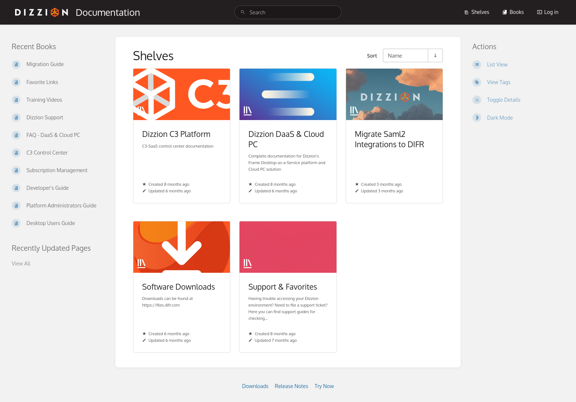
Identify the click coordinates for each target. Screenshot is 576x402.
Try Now (324, 386)
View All (21, 263)
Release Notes (291, 386)
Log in (547, 12)
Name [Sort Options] (395, 55)
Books (513, 12)
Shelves (476, 12)
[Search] (242, 12)
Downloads (255, 386)
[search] (287, 12)
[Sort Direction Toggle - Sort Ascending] (435, 55)
